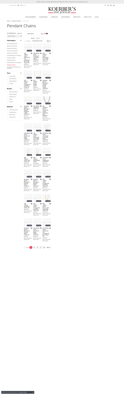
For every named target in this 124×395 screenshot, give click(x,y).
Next (114, 41)
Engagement (30, 17)
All (77, 360)
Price (8, 73)
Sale (97, 17)
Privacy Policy (23, 392)
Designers (65, 17)
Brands (9, 88)
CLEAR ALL (19, 33)
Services (76, 17)
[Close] (122, 1)
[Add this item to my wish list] (53, 75)
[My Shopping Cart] (113, 5)
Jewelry (54, 17)
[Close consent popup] (32, 392)
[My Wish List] (111, 5)
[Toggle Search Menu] (105, 5)
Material (10, 106)
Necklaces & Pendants (16, 21)
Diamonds (43, 17)
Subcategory (11, 40)
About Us (87, 17)
